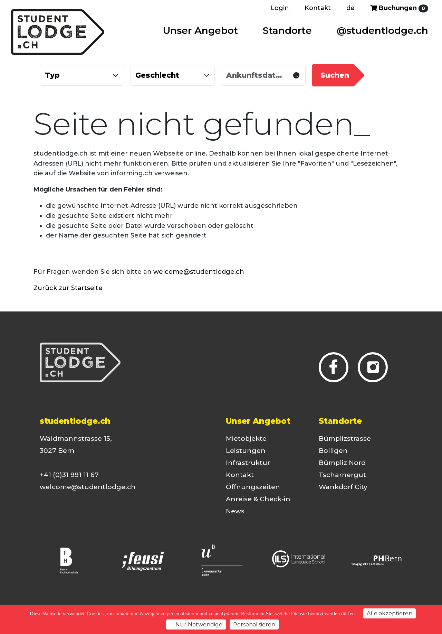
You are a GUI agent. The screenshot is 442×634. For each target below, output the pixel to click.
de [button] (350, 8)
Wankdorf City (343, 487)
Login (280, 8)
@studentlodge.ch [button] (382, 30)
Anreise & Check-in (258, 499)
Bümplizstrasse (345, 438)
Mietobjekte (246, 438)
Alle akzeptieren (389, 613)
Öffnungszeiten (253, 487)
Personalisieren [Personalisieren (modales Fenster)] (254, 624)
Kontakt (318, 8)
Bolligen (333, 451)
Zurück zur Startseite (68, 288)
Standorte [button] (287, 30)
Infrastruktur (248, 463)
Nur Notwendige (196, 624)
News (235, 511)
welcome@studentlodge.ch (198, 272)
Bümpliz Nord (342, 463)
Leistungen (246, 451)
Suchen (334, 75)
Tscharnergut (342, 475)
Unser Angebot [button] (200, 30)
